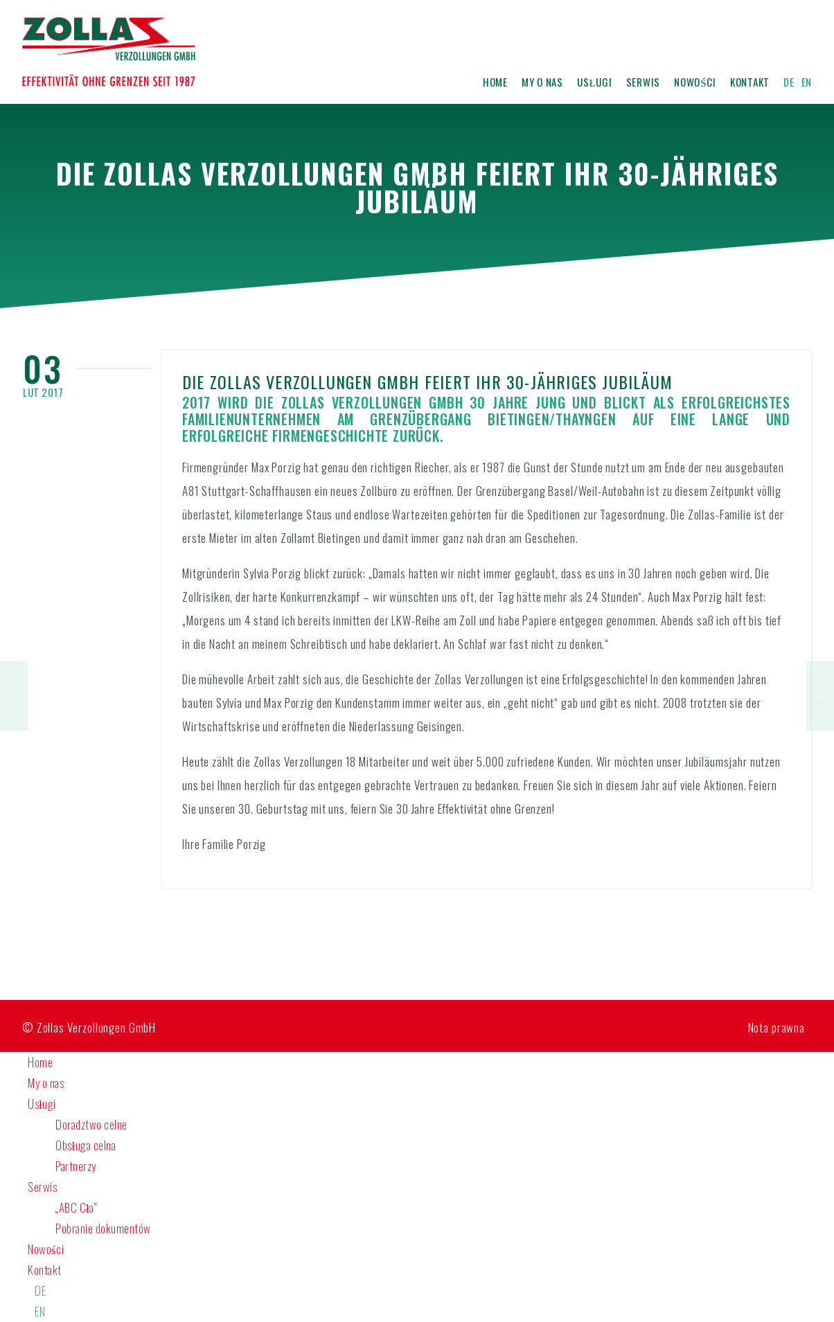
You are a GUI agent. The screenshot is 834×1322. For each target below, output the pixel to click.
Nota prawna (776, 1027)
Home (495, 80)
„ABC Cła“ (76, 1207)
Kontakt (750, 80)
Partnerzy (75, 1165)
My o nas (542, 80)
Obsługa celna (85, 1145)
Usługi (594, 80)
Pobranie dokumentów (103, 1228)
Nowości (695, 80)
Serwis (643, 80)
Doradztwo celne (91, 1124)
